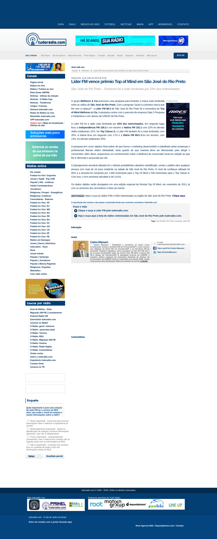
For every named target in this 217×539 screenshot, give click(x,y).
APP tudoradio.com (39, 119)
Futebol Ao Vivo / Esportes (43, 175)
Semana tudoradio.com (41, 109)
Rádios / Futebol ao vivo (42, 89)
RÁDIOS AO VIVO (90, 24)
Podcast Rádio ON (39, 316)
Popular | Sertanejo (39, 257)
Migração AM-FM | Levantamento (46, 313)
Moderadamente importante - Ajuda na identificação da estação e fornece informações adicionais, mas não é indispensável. (47, 431)
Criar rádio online (38, 274)
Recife (120, 55)
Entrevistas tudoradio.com (43, 319)
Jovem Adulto (37, 253)
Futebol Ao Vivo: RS (40, 213)
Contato (179, 526)
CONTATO (183, 24)
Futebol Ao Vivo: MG (40, 209)
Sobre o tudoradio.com (41, 357)
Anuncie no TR (37, 367)
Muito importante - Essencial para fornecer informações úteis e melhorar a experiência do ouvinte (47, 423)
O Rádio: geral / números (42, 326)
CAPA (61, 24)
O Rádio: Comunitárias (41, 350)
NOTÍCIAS (126, 24)
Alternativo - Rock (39, 247)
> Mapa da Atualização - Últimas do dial (47, 124)
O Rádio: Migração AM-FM (42, 340)
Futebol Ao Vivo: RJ (39, 206)
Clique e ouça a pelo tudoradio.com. (103, 210)
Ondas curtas (36, 353)
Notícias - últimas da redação (44, 96)
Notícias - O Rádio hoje (41, 99)
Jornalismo (35, 189)
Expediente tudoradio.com (43, 360)
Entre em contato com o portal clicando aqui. (50, 522)
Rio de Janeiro (59, 55)
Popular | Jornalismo (40, 260)
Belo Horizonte (74, 55)
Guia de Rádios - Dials (41, 309)
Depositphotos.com (164, 526)
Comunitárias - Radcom (41, 199)
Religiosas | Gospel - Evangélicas (46, 192)
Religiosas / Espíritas (40, 267)
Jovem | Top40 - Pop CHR (42, 179)
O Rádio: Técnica (38, 333)
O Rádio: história (38, 343)
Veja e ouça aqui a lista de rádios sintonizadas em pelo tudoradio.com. (130, 215)
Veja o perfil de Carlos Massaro (170, 248)
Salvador (129, 55)
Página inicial (36, 82)
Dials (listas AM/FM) (39, 92)
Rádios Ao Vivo (37, 86)
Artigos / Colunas (38, 106)
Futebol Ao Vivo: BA (40, 219)
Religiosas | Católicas (40, 196)
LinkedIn (144, 261)
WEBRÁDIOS (165, 24)
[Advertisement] (130, 298)
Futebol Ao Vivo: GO (40, 226)
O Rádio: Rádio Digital (41, 346)
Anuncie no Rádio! (39, 323)
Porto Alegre (89, 55)
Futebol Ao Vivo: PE (40, 236)
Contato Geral (37, 363)
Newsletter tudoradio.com (42, 116)
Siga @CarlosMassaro (167, 252)
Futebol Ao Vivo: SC (40, 223)
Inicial (74, 71)
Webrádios (35, 270)
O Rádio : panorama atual (42, 329)
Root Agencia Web (144, 526)
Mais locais (152, 55)
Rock (32, 250)
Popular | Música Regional (42, 264)
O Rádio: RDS (37, 336)
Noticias (85, 71)
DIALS (72, 24)
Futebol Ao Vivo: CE (40, 230)
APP (151, 24)
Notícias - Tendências (40, 103)
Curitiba (101, 55)
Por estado (35, 172)
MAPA (140, 24)
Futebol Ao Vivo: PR (40, 216)
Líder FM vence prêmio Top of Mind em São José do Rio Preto (121, 71)
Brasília (111, 55)
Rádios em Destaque (40, 240)
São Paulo (45, 55)
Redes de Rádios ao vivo (42, 113)
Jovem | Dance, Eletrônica (42, 243)
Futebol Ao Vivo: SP (40, 203)
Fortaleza (140, 55)
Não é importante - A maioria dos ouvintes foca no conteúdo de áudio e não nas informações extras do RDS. (47, 447)
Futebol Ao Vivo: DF (40, 233)
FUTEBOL (110, 24)
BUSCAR (180, 55)
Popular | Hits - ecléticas (42, 182)
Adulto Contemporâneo (41, 186)
